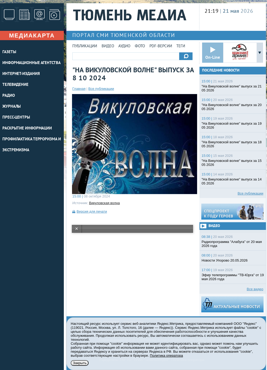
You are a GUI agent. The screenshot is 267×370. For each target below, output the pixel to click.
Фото (140, 46)
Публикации (84, 46)
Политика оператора (166, 356)
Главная (78, 89)
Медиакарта (32, 35)
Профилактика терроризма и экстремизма (31, 145)
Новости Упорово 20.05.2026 (225, 260)
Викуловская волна (104, 203)
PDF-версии (160, 46)
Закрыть (79, 363)
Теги (180, 46)
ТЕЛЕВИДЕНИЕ (15, 84)
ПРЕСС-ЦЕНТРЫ (16, 117)
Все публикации (101, 89)
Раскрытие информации (27, 128)
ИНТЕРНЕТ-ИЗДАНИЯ (21, 74)
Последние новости (220, 70)
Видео (108, 46)
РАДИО (8, 95)
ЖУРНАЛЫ (11, 106)
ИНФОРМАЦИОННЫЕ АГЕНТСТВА (31, 63)
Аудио (124, 46)
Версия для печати (92, 211)
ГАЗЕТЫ (9, 52)
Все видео (255, 289)
